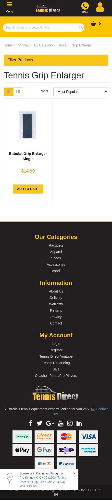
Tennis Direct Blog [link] (56, 363)
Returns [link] (56, 310)
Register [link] (56, 350)
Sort (44, 91)
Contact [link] (56, 323)
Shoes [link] (56, 258)
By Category (43, 45)
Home (8, 45)
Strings (23, 45)
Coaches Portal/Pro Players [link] (56, 376)
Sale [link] (55, 369)
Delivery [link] (56, 298)
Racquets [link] (56, 245)
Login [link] (56, 344)
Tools (62, 45)
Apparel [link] (56, 252)
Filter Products (20, 60)
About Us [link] (56, 291)
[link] (31, 423)
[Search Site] (82, 27)
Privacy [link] (56, 317)
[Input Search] (42, 27)
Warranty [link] (56, 304)
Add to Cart (28, 189)
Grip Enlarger (82, 45)
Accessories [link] (56, 264)
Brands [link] (55, 271)
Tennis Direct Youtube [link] (56, 356)
